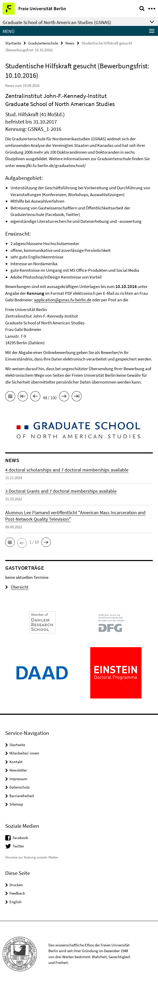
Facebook (20, 837)
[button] (10, 542)
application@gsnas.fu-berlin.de (62, 300)
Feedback (17, 893)
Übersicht (17, 587)
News (69, 43)
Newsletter (18, 770)
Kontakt (15, 761)
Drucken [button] (16, 884)
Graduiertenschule (43, 43)
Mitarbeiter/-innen (24, 753)
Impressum (18, 778)
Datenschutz (19, 787)
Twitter (18, 846)
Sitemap (16, 804)
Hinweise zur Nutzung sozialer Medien (31, 857)
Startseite (13, 43)
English (15, 901)
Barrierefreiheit (21, 795)
